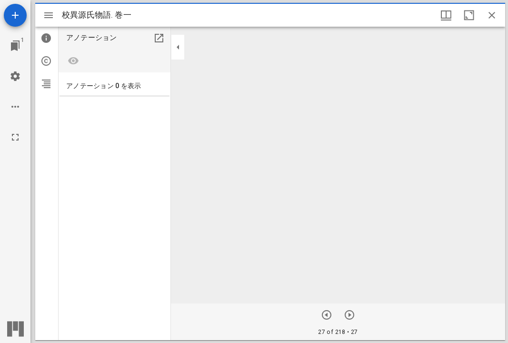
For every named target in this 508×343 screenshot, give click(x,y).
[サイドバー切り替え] (48, 15)
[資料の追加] (15, 15)
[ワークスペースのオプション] (15, 106)
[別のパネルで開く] (159, 38)
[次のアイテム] (349, 314)
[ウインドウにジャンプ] (15, 45)
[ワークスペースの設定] (15, 76)
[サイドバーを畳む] (178, 47)
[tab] (46, 38)
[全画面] (15, 137)
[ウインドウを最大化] (469, 15)
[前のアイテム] (326, 314)
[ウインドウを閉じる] (491, 15)
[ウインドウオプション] (446, 15)
